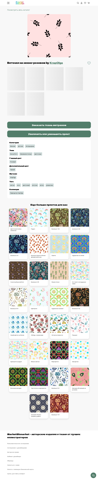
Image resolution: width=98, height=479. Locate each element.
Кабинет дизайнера (14, 456)
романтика (49, 185)
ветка (42, 185)
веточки (34, 185)
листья (12, 185)
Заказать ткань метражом (49, 125)
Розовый (13, 162)
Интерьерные (30, 146)
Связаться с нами (13, 465)
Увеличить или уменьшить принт (49, 133)
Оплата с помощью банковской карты (20, 469)
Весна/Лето (13, 154)
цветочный (26, 185)
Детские (20, 146)
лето (18, 185)
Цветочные (37, 154)
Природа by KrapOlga (16, 193)
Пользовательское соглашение (18, 443)
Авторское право (13, 452)
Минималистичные (26, 154)
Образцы (10, 461)
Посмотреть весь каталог (18, 10)
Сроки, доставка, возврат (16, 474)
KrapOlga (56, 62)
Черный (12, 169)
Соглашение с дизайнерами (17, 448)
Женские (12, 146)
